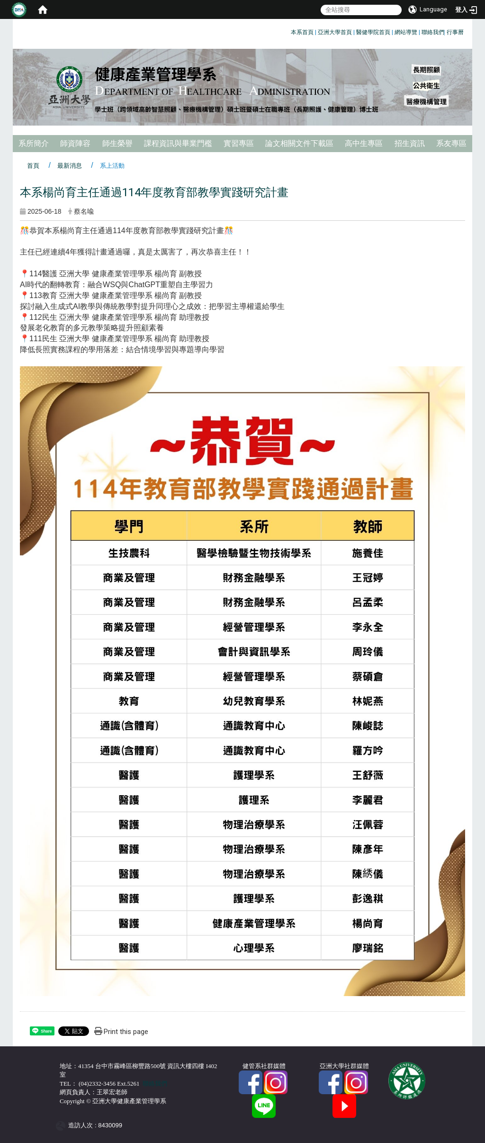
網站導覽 (406, 32)
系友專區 (451, 143)
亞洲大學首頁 (335, 32)
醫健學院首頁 (373, 32)
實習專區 (239, 143)
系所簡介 (33, 143)
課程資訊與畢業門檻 (178, 143)
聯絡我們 (433, 32)
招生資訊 (410, 143)
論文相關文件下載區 (299, 143)
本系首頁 (302, 32)
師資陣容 (75, 143)
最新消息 (69, 165)
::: (287, 30)
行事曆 (455, 32)
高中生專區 (364, 143)
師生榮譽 (117, 143)
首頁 (33, 165)
